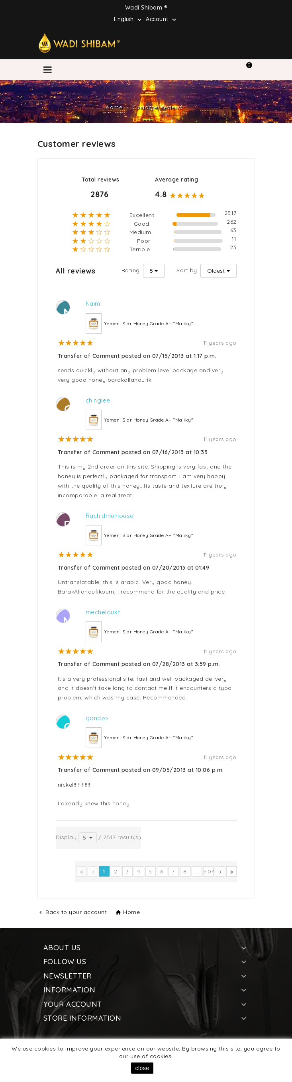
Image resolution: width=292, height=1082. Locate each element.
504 (209, 871)
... (197, 871)
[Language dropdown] (128, 18)
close (142, 1068)
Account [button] (162, 19)
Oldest (216, 270)
